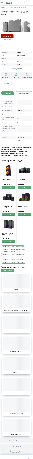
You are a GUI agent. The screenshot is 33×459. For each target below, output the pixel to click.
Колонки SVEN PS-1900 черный (7, 178)
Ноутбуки (16, 393)
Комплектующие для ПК (16, 351)
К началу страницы (16, 446)
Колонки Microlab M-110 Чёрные (24, 178)
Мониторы (16, 372)
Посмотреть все (7, 270)
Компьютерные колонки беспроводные (13, 246)
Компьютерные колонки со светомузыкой (13, 262)
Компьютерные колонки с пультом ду (12, 257)
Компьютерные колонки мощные (11, 251)
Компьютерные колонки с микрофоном (13, 254)
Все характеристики (16, 68)
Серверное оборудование (16, 331)
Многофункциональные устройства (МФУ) (16, 310)
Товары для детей (16, 434)
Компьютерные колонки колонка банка (13, 249)
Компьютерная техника (16, 413)
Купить (9, 187)
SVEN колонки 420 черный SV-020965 (23, 205)
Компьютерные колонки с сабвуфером (12, 259)
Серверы (16, 289)
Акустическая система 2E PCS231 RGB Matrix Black (7, 233)
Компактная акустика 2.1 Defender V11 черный (8, 206)
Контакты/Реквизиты (16, 441)
